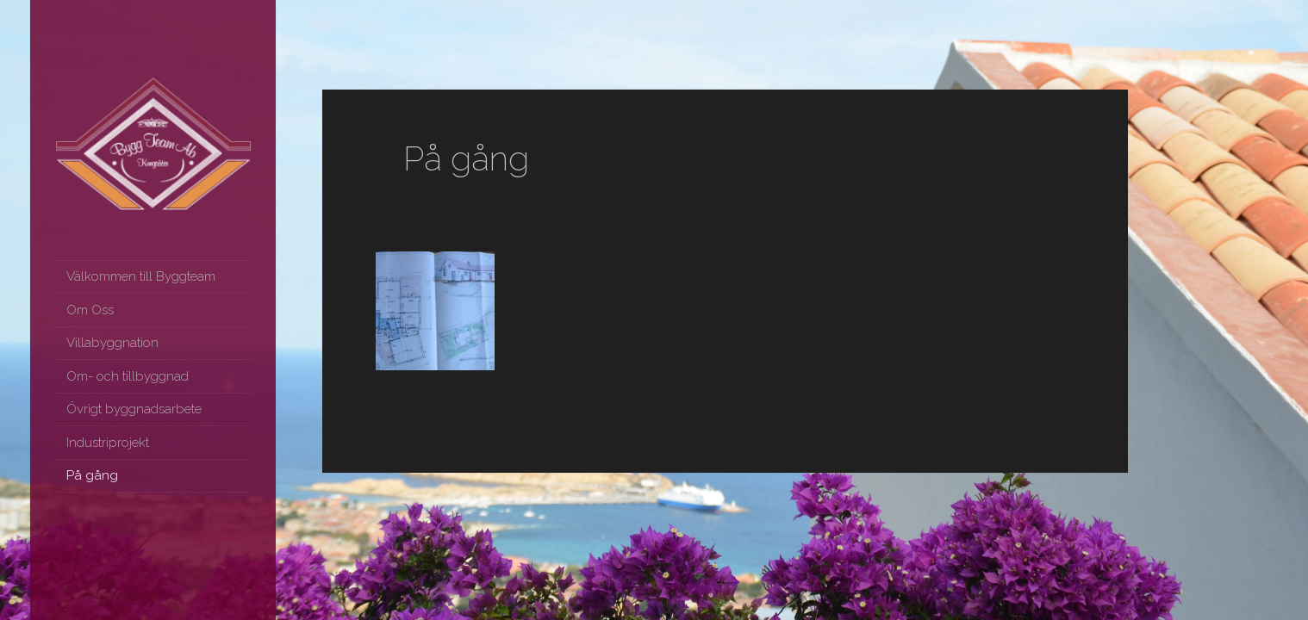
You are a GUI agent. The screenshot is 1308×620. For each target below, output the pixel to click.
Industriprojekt (107, 442)
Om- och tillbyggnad (127, 376)
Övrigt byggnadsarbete (134, 409)
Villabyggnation (112, 342)
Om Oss (90, 310)
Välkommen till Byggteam (140, 276)
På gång (92, 475)
